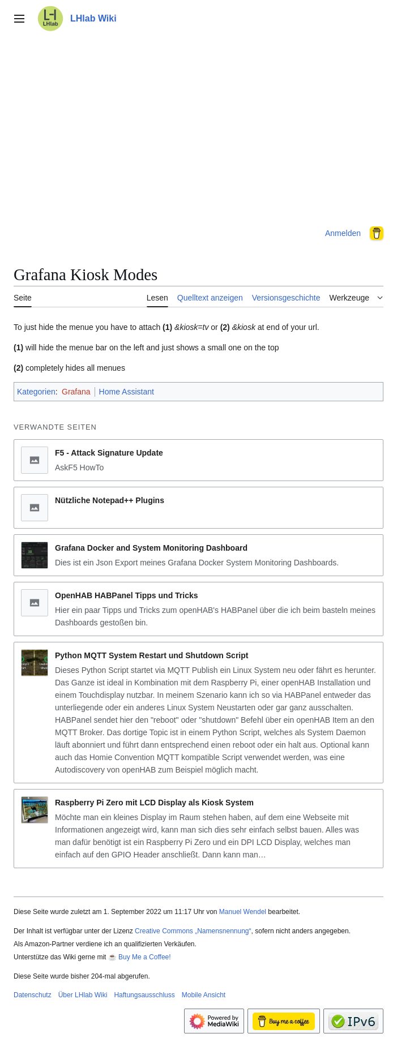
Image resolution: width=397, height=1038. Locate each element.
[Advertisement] (198, 127)
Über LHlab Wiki (83, 995)
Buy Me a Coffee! (144, 957)
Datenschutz (33, 995)
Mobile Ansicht (203, 995)
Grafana (76, 391)
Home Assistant (126, 391)
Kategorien (36, 391)
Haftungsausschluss (144, 995)
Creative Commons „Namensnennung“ (193, 931)
